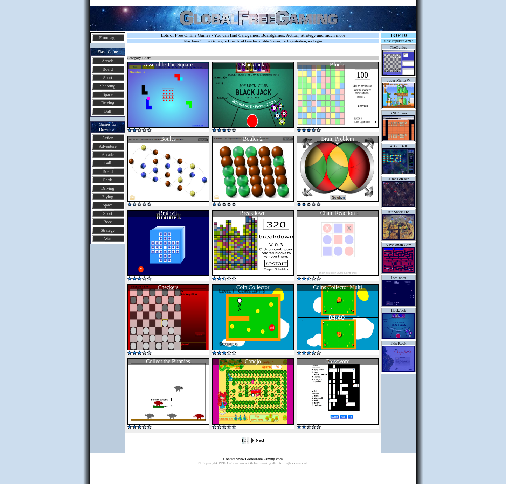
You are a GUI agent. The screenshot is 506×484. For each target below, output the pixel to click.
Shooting (107, 86)
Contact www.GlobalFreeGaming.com (253, 459)
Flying (107, 196)
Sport (107, 77)
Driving (107, 102)
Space (108, 94)
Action (107, 137)
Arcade (108, 60)
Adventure (108, 146)
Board (108, 69)
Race (108, 221)
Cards (108, 179)
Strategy (108, 230)
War (107, 238)
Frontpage (107, 37)
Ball (107, 111)
